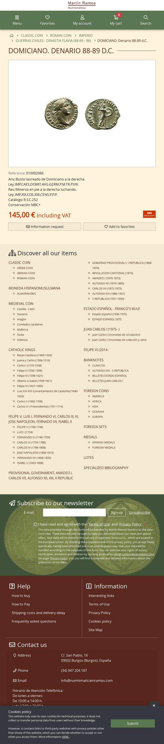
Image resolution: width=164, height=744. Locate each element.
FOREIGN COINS (96, 390)
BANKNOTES (94, 360)
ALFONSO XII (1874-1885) (108, 283)
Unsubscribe (139, 512)
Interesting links (101, 595)
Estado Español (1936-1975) (109, 314)
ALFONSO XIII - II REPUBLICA (110, 370)
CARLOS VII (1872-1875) (107, 288)
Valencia (22, 340)
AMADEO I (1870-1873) (106, 278)
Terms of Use (99, 524)
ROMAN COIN (26, 278)
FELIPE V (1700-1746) (30, 427)
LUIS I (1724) (25, 432)
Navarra (22, 314)
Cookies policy (100, 621)
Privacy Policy (130, 524)
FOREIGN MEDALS (103, 447)
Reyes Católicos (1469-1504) (34, 355)
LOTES (89, 457)
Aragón (21, 319)
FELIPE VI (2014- (96, 349)
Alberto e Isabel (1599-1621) (34, 381)
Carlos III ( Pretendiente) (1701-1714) (40, 406)
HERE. (65, 737)
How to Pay (21, 604)
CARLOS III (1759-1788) (31, 442)
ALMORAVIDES (26, 293)
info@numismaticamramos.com (133, 554)
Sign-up (117, 512)
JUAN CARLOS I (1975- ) (102, 329)
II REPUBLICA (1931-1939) (108, 299)
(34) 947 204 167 (74, 670)
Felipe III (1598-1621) (30, 376)
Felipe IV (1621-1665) (30, 386)
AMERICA (98, 396)
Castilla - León (26, 309)
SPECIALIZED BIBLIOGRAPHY (106, 467)
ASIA (95, 406)
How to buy (21, 595)
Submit (133, 723)
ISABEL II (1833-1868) (30, 463)
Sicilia (20, 335)
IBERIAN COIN (26, 273)
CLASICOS (98, 365)
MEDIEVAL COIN (21, 303)
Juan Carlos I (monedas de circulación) (116, 335)
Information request (45, 226)
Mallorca (22, 329)
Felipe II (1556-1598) (29, 370)
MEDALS (90, 437)
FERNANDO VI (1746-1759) (33, 437)
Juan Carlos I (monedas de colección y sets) (119, 340)
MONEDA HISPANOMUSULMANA (34, 288)
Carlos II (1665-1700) (29, 401)
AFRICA (96, 401)
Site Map (95, 629)
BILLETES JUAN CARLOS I (107, 381)
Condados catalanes (30, 324)
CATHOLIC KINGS (22, 349)
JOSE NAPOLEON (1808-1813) (35, 453)
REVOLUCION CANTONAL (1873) (112, 273)
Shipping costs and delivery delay (38, 612)
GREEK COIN (25, 268)
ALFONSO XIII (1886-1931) (108, 293)
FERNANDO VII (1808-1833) (34, 458)
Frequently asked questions (34, 621)
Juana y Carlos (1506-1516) (33, 360)
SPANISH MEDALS (103, 442)
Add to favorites (119, 226)
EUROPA (97, 417)
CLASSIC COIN (19, 262)
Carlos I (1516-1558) (29, 365)
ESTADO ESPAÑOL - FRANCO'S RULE (112, 308)
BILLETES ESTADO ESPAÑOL (109, 376)
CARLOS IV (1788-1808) (31, 447)
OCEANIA (98, 411)
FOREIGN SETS (95, 426)
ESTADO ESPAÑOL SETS (107, 319)
